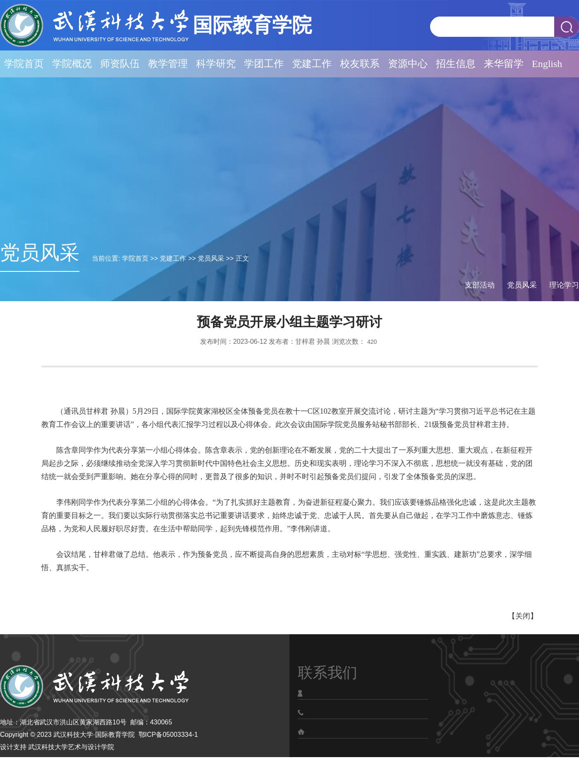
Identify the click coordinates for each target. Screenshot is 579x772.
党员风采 (211, 258)
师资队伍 (120, 63)
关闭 (522, 616)
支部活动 (480, 285)
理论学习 (564, 285)
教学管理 (168, 63)
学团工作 (264, 63)
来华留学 (504, 63)
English (547, 63)
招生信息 (456, 63)
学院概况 (72, 63)
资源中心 (408, 63)
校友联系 (360, 63)
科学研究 (216, 63)
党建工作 (312, 63)
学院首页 (24, 63)
